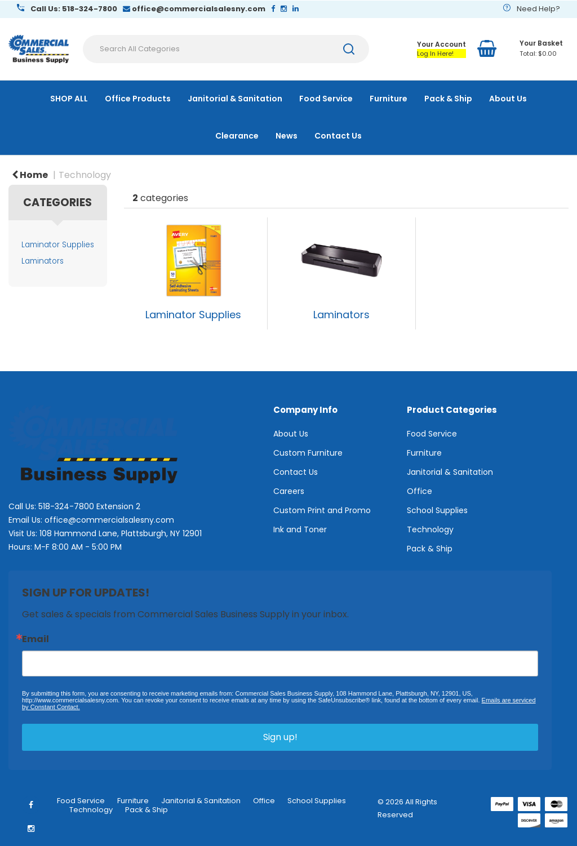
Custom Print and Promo (322, 510)
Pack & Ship (448, 98)
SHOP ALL (69, 98)
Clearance (237, 135)
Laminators (42, 261)
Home (30, 174)
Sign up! (280, 737)
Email (35, 639)
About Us (508, 98)
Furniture (388, 98)
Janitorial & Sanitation (235, 98)
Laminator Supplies (57, 244)
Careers (288, 491)
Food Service (326, 98)
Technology (85, 174)
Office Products (138, 98)
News (287, 135)
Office (419, 491)
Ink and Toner (300, 529)
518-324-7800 (66, 506)
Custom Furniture (308, 452)
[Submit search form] (349, 49)
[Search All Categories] (226, 49)
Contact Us (338, 135)
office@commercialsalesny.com (109, 520)
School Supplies (437, 510)
